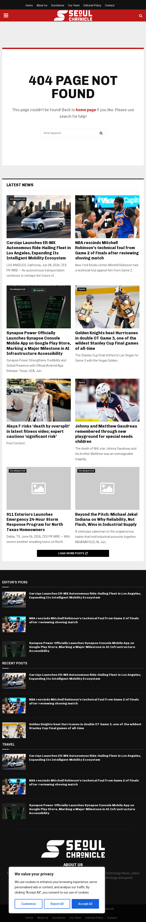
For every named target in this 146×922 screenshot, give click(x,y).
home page (86, 109)
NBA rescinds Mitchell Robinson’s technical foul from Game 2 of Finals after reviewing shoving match (107, 250)
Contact (110, 5)
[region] (57, 890)
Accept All (85, 904)
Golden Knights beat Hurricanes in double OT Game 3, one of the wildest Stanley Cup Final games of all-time (106, 341)
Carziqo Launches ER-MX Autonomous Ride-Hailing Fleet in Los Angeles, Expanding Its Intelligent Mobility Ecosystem (39, 250)
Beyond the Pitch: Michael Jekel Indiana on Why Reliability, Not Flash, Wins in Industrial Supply (106, 519)
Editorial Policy (92, 5)
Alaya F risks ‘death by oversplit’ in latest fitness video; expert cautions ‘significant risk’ (38, 431)
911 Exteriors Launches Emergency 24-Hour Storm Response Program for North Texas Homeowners (35, 522)
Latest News (20, 185)
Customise (28, 904)
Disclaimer (57, 5)
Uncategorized (17, 199)
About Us (41, 5)
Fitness (14, 382)
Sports (81, 199)
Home (29, 5)
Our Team (74, 5)
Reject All (57, 904)
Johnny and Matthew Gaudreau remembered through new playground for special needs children (106, 434)
